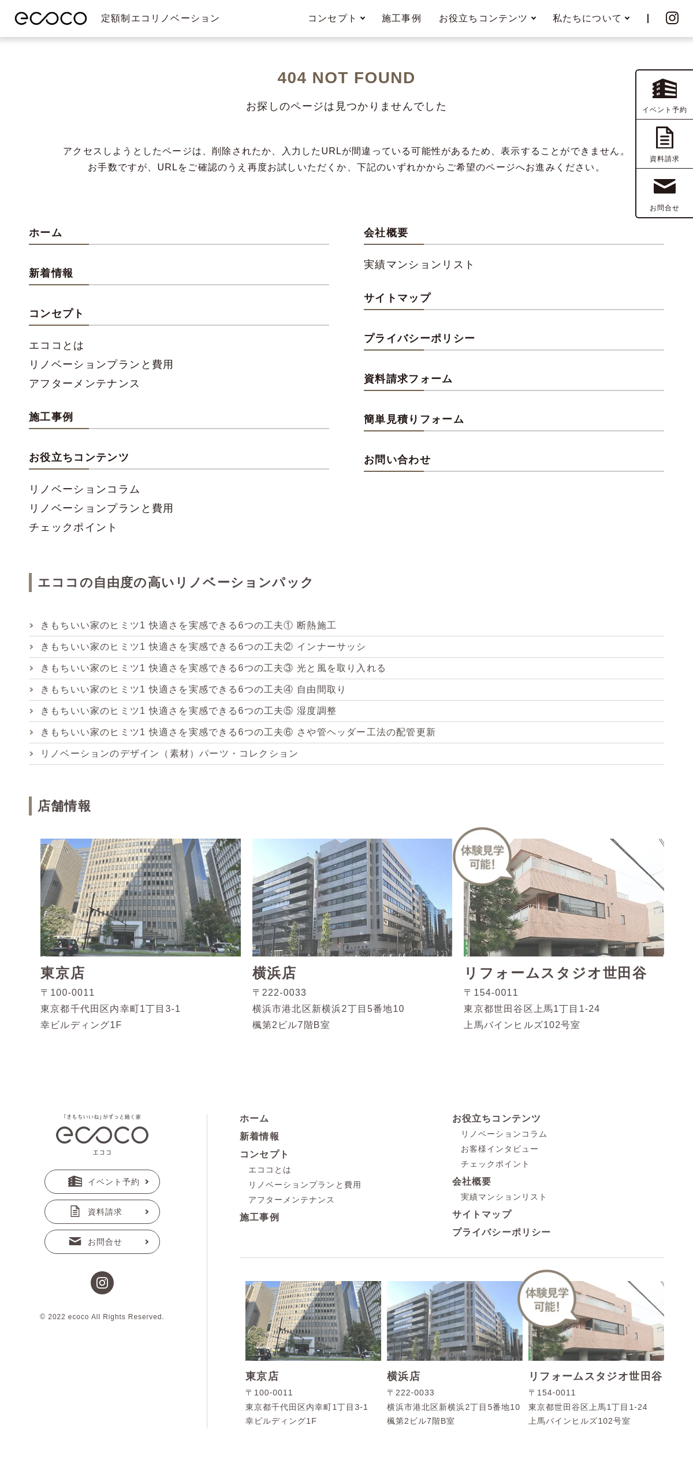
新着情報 (51, 273)
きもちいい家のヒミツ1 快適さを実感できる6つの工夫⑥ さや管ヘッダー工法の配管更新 (238, 732)
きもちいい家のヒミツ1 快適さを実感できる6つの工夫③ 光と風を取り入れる (213, 668)
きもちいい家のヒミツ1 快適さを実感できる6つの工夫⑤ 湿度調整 (188, 711)
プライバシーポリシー (420, 338)
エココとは (57, 345)
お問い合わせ (397, 460)
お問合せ (95, 1241)
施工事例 (402, 18)
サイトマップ (397, 298)
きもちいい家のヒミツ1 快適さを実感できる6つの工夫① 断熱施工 (188, 625)
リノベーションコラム (85, 489)
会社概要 (386, 233)
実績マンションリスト (420, 264)
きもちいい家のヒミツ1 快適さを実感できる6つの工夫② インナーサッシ (203, 647)
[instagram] (102, 1283)
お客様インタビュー (500, 1148)
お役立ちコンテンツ (497, 1118)
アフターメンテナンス (85, 383)
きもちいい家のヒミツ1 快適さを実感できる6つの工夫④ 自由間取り (193, 689)
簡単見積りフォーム (414, 419)
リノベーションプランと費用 (101, 364)
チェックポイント (73, 527)
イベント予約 (104, 1181)
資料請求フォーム (408, 379)
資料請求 (95, 1211)
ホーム (45, 233)
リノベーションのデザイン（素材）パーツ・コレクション (169, 753)
